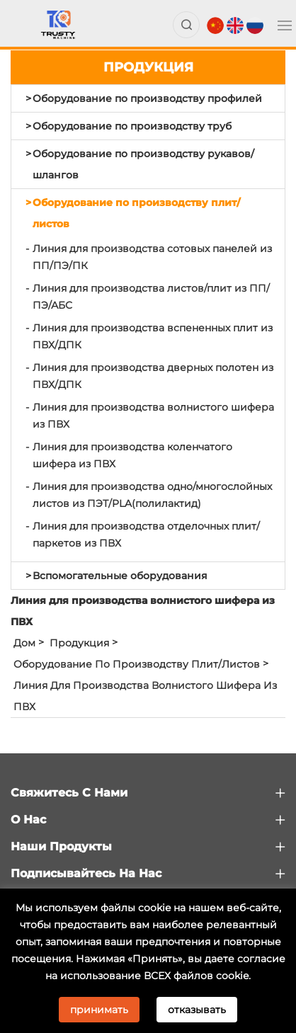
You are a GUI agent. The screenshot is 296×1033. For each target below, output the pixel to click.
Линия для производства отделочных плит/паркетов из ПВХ (146, 534)
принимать (99, 1009)
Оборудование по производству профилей (147, 98)
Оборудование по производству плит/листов (136, 213)
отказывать (197, 1009)
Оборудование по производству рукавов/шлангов (143, 164)
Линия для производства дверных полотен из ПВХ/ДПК (153, 376)
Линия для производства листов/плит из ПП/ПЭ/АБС (151, 297)
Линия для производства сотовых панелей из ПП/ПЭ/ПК (152, 257)
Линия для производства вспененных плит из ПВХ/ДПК (153, 336)
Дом (24, 643)
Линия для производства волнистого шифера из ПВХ (153, 415)
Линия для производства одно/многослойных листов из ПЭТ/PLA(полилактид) (152, 495)
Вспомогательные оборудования (120, 575)
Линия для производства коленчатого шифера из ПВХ (132, 455)
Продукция (79, 643)
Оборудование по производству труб (132, 126)
